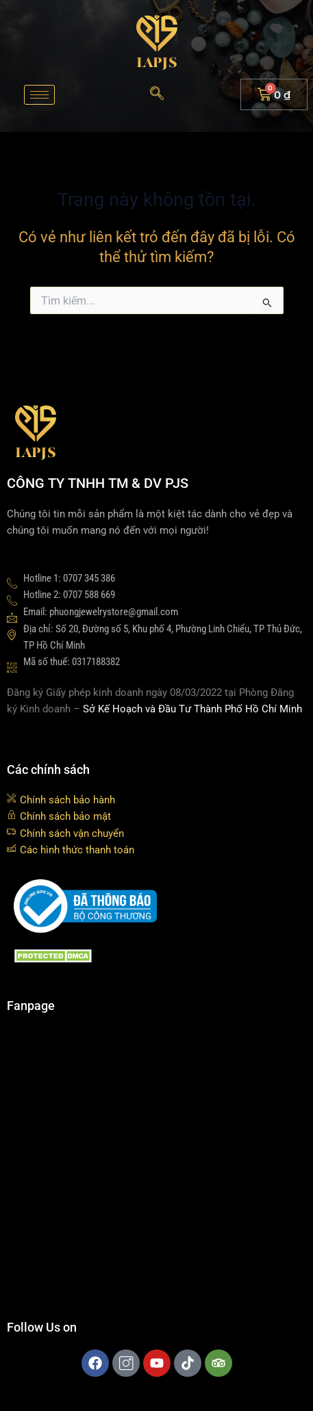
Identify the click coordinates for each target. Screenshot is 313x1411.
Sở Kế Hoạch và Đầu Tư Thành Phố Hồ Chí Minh (192, 709)
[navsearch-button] (157, 94)
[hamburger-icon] (39, 95)
